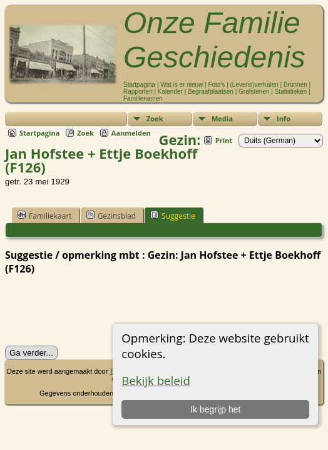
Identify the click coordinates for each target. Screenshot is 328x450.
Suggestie (172, 215)
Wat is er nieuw (181, 84)
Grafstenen (253, 91)
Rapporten (138, 91)
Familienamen (143, 98)
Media (222, 118)
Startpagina (139, 84)
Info (283, 118)
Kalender (170, 91)
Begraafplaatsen (210, 91)
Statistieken (291, 91)
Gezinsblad (111, 215)
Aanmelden (131, 133)
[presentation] (100, 310)
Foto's (216, 84)
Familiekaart (45, 215)
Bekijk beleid (155, 380)
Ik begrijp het (215, 409)
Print (223, 140)
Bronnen (295, 84)
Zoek (154, 118)
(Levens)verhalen (254, 84)
